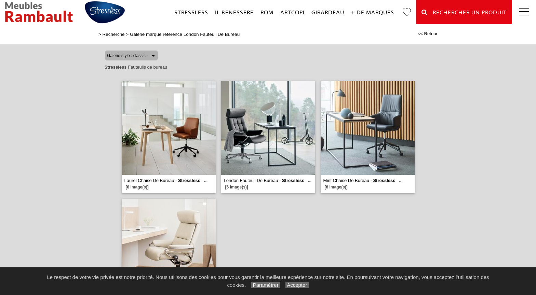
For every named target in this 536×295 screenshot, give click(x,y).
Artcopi (292, 12)
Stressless (191, 12)
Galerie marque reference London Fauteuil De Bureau (185, 34)
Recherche (114, 34)
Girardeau (327, 12)
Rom (266, 12)
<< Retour (427, 33)
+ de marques (372, 12)
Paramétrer (265, 285)
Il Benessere (234, 12)
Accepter (297, 285)
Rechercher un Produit (464, 12)
